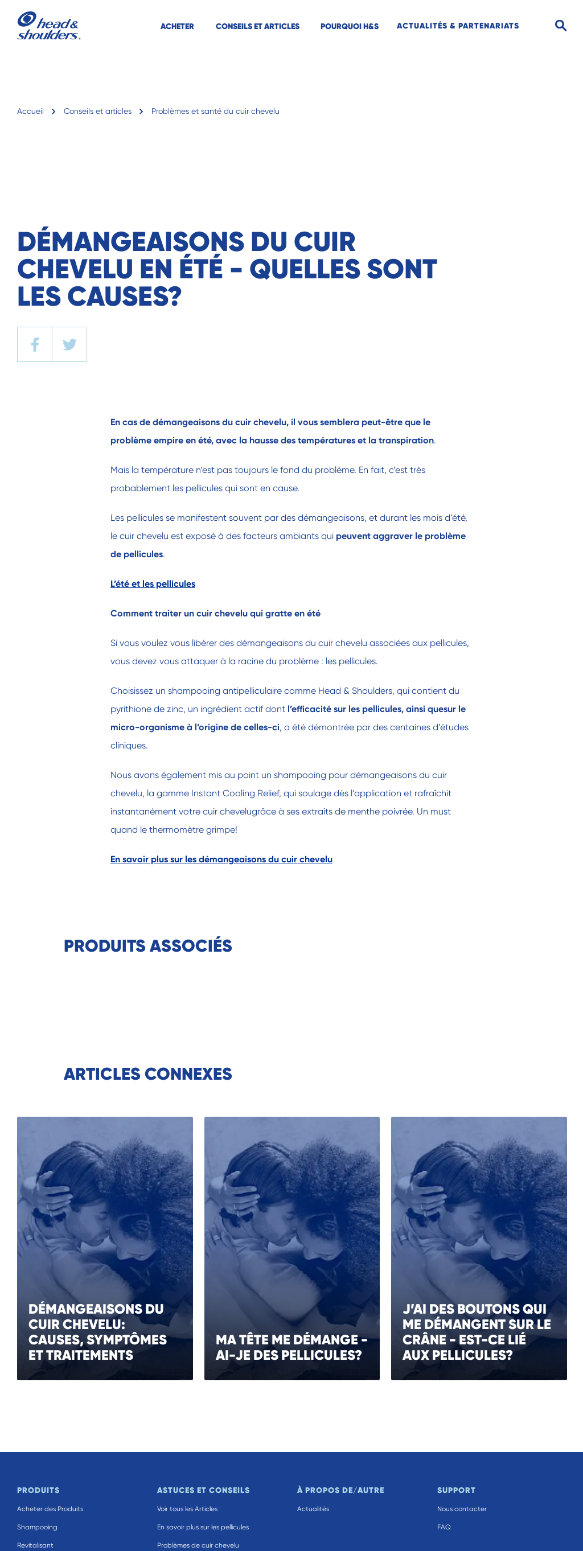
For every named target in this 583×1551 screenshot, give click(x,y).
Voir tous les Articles (187, 1509)
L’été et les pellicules (152, 583)
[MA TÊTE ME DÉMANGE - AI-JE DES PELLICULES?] (316, 1248)
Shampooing (37, 1527)
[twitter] (69, 344)
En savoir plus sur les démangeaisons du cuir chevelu (221, 859)
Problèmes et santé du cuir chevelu (215, 111)
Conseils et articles (98, 111)
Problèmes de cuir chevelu (198, 1545)
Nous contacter (462, 1509)
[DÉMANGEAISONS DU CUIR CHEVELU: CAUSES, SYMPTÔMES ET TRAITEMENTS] (128, 1248)
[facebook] (35, 344)
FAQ (444, 1527)
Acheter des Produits (50, 1509)
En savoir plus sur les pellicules (203, 1527)
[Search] (561, 26)
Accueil (30, 111)
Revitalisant (35, 1545)
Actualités (313, 1509)
